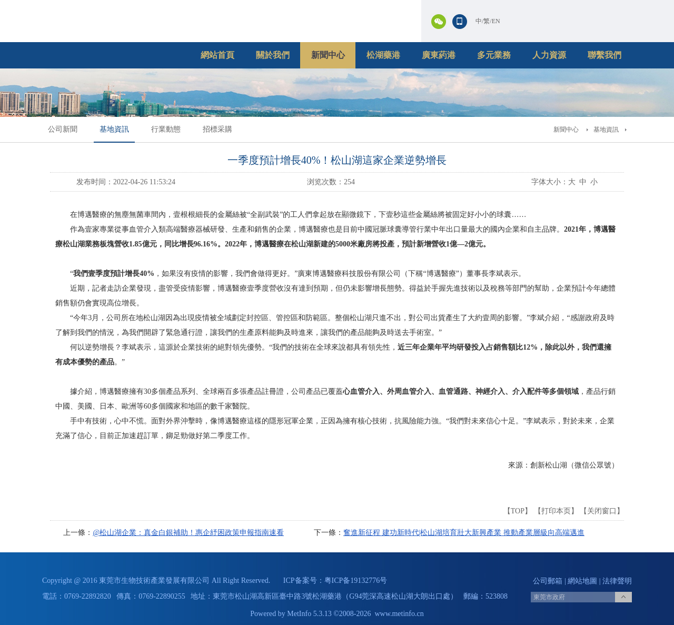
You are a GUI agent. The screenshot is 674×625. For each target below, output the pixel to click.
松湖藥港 (383, 55)
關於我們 (273, 55)
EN (496, 21)
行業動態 (166, 129)
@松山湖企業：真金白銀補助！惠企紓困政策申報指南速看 (188, 533)
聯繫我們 (604, 55)
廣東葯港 (438, 55)
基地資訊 (114, 129)
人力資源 (549, 55)
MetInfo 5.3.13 (309, 614)
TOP (517, 511)
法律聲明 (617, 581)
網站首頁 (217, 55)
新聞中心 (328, 55)
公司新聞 (62, 129)
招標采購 (217, 129)
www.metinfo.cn (399, 614)
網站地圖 (582, 581)
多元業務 (494, 55)
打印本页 (556, 511)
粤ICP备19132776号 (356, 580)
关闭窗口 (602, 511)
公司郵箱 (547, 581)
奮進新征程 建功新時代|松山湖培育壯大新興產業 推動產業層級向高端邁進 (463, 533)
